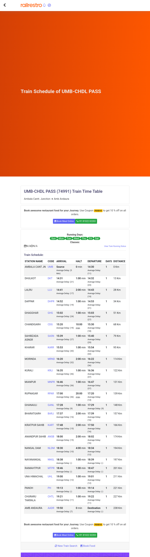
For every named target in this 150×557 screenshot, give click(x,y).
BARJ (51, 413)
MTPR (51, 468)
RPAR (51, 393)
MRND (51, 358)
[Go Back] (4, 5)
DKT (50, 278)
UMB (50, 266)
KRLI (50, 370)
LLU (50, 289)
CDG (50, 324)
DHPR (51, 301)
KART (51, 425)
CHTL (51, 496)
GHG (50, 312)
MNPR (51, 381)
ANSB (51, 436)
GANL (51, 405)
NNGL (51, 459)
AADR (51, 508)
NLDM (51, 448)
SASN (51, 335)
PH (49, 487)
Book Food (87, 545)
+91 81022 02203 (86, 221)
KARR (51, 347)
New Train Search (66, 545)
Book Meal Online (64, 221)
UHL (50, 476)
